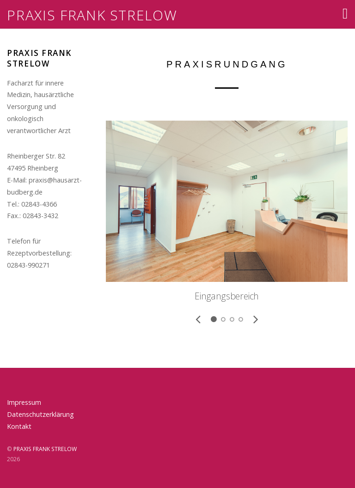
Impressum (24, 402)
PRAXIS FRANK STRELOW (45, 449)
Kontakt (19, 426)
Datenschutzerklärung (40, 414)
